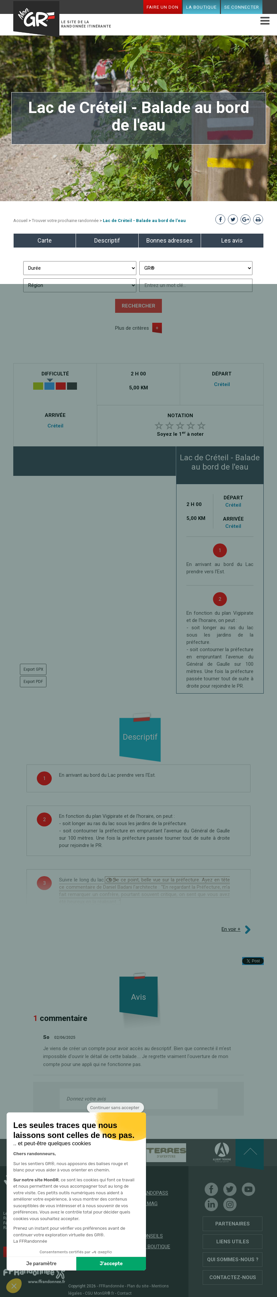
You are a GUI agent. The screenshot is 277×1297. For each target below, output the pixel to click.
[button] (14, 1286)
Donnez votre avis (86, 1099)
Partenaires (232, 1224)
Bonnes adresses (169, 240)
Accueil (20, 220)
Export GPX (33, 669)
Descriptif (107, 240)
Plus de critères (132, 328)
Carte (44, 240)
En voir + (231, 929)
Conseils (151, 1236)
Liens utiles (232, 1242)
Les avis (232, 240)
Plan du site (138, 1286)
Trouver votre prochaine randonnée (65, 220)
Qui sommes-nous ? (232, 1260)
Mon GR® (36, 18)
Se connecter (241, 7)
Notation (180, 416)
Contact (124, 1293)
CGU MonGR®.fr (99, 1293)
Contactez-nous (232, 1277)
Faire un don (162, 7)
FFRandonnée (111, 1286)
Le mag (149, 1204)
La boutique (201, 7)
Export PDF (33, 681)
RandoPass (154, 1193)
